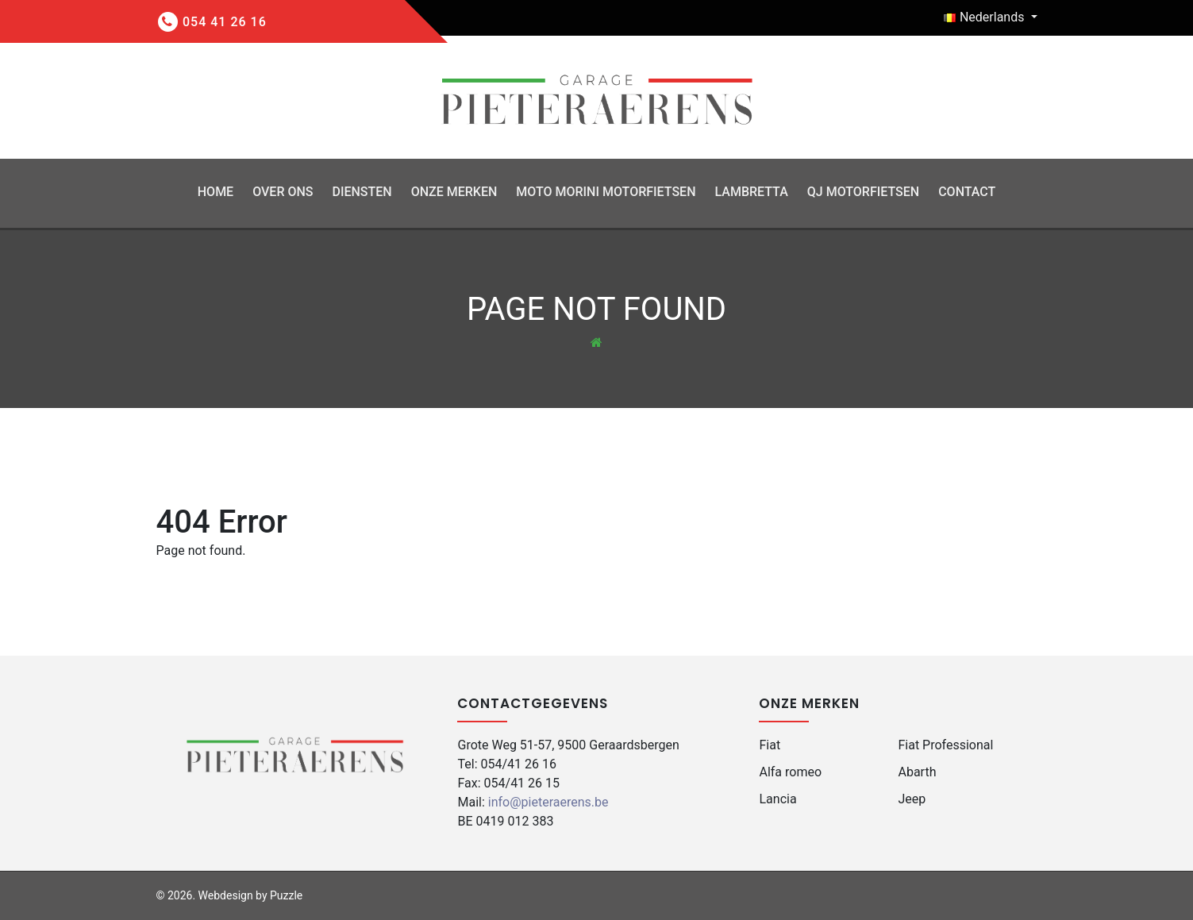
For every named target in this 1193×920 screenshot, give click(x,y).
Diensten (361, 191)
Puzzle (286, 895)
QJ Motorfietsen (863, 191)
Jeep (912, 798)
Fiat (769, 745)
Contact (966, 191)
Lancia (777, 798)
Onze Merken (454, 191)
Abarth (917, 771)
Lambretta (750, 191)
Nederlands (985, 17)
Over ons (282, 191)
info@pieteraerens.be (548, 802)
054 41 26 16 (225, 21)
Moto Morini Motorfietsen (605, 191)
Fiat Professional (945, 745)
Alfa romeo (790, 771)
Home (215, 191)
